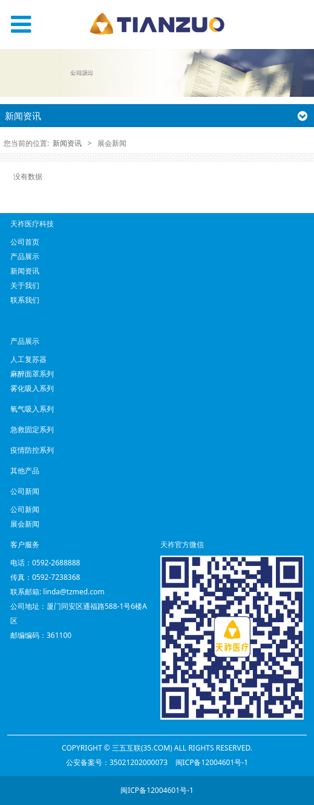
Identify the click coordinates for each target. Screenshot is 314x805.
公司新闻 (24, 509)
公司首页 (24, 242)
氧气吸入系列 (32, 409)
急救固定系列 (32, 429)
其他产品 (24, 470)
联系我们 (24, 300)
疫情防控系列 (32, 450)
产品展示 (24, 256)
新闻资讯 (67, 143)
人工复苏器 (28, 359)
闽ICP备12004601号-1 (212, 762)
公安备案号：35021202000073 (117, 762)
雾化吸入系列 (32, 388)
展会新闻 (24, 524)
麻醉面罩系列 (32, 374)
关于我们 (24, 285)
